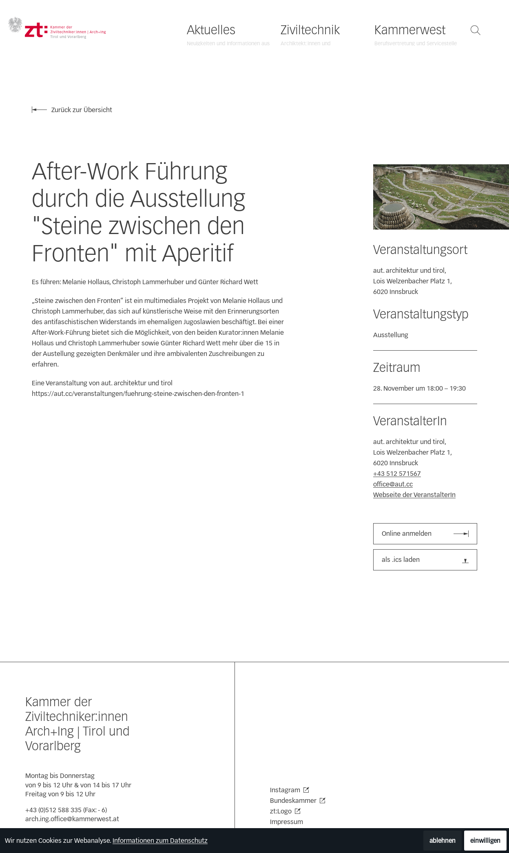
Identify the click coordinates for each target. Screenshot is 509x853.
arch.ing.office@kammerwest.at (72, 819)
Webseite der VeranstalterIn (414, 495)
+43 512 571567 (397, 473)
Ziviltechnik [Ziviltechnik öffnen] (310, 30)
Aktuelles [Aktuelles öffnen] (211, 30)
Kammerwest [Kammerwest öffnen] (409, 30)
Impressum (286, 822)
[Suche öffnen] (476, 30)
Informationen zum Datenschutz (160, 840)
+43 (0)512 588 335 (53, 810)
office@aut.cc (393, 484)
